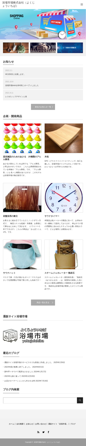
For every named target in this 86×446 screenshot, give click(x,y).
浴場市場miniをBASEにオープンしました (22, 85)
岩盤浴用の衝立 (10, 216)
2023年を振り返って (12, 376)
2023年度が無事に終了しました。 (18, 367)
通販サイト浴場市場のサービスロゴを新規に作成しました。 (28, 362)
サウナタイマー (52, 216)
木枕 (47, 156)
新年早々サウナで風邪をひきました (18, 372)
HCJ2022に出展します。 (15, 74)
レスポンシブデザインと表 (16, 97)
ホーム (11, 424)
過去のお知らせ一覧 (43, 107)
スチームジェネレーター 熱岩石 (60, 273)
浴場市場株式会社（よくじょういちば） (47, 442)
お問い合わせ (40, 424)
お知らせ (29, 424)
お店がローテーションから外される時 (19, 381)
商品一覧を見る (43, 302)
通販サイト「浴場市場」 (58, 424)
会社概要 (20, 424)
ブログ (73, 424)
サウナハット (9, 273)
